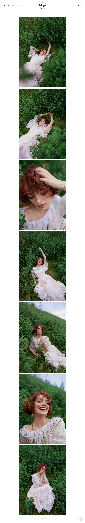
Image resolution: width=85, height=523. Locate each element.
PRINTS (23, 5)
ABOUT (4, 5)
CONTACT (19, 5)
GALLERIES (9, 5)
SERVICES (14, 5)
